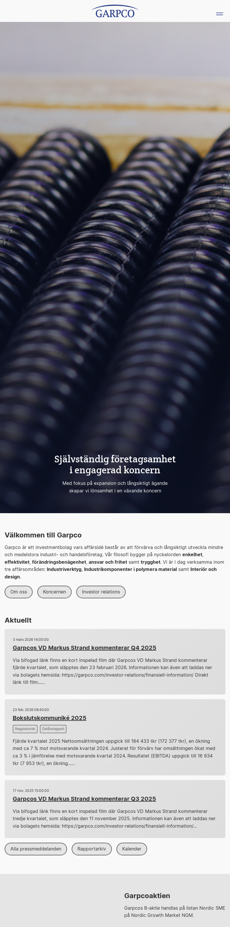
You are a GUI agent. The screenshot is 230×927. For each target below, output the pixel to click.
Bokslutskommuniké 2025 (49, 718)
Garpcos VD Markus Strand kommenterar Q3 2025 (84, 799)
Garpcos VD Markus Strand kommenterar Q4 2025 (84, 648)
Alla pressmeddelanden (35, 849)
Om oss (18, 592)
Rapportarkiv (91, 849)
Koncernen (54, 592)
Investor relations (101, 592)
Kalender (131, 849)
